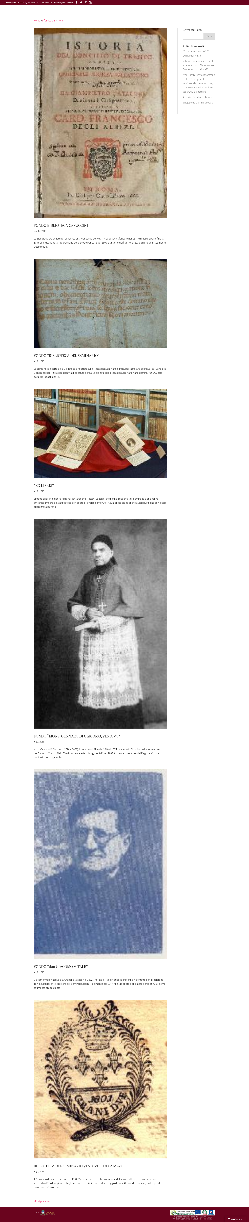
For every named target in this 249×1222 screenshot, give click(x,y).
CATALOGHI (113, 12)
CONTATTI (187, 12)
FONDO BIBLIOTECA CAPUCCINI (66, 225)
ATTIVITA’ (95, 12)
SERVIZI (170, 12)
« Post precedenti (43, 1201)
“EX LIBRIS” (46, 485)
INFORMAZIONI (74, 12)
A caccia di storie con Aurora (198, 103)
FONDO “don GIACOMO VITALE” (66, 966)
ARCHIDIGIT (153, 12)
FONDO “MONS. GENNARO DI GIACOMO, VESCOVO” (85, 735)
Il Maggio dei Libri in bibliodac (198, 109)
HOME (59, 12)
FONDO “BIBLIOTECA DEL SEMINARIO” (73, 355)
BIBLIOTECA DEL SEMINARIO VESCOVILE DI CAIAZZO (88, 1165)
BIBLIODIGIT (133, 12)
